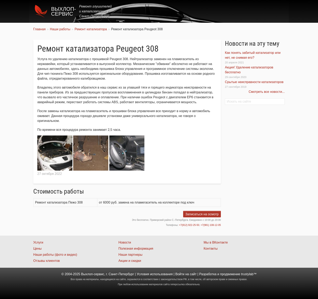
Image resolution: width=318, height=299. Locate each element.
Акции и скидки (129, 260)
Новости (124, 242)
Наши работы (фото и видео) (55, 254)
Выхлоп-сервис (63, 11)
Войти (180, 274)
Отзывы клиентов (46, 260)
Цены (210, 11)
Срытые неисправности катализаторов (254, 82)
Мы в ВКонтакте (216, 242)
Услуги (194, 11)
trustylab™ (249, 274)
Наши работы (249, 11)
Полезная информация (135, 248)
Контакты (273, 11)
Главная (175, 11)
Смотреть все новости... (267, 91)
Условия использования (155, 274)
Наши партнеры (130, 254)
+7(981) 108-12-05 (211, 225)
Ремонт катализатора (91, 29)
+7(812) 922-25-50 (189, 225)
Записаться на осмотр (202, 214)
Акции (226, 11)
